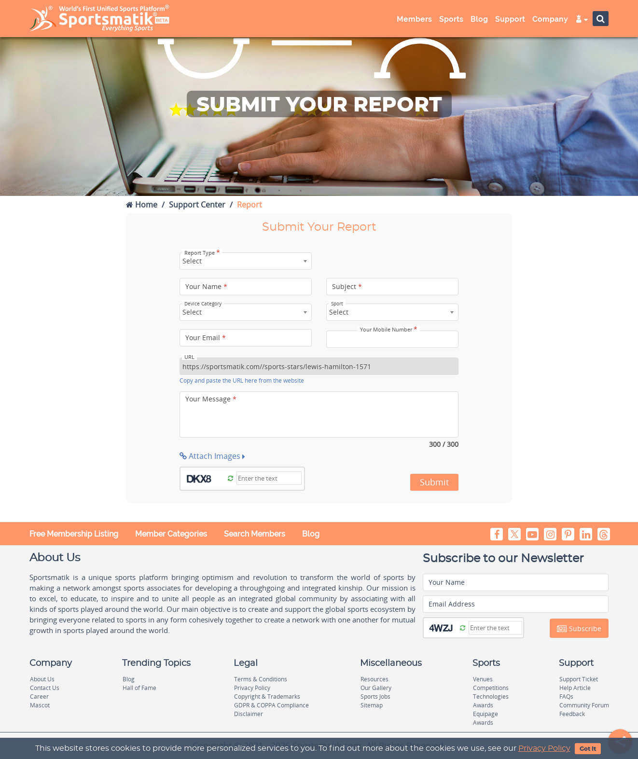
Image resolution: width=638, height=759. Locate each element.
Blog (479, 19)
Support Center (197, 204)
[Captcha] (269, 478)
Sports (451, 19)
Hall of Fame (139, 688)
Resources (374, 679)
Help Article (575, 688)
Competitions (491, 688)
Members (414, 19)
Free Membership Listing (73, 533)
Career (39, 696)
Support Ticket (578, 679)
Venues (483, 679)
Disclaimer (248, 714)
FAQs (566, 696)
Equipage (485, 714)
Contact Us (44, 688)
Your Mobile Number (388, 329)
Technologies (491, 696)
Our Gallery (376, 688)
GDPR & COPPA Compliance (271, 705)
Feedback (572, 714)
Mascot (40, 705)
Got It (588, 749)
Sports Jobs (375, 696)
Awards (483, 705)
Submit (434, 482)
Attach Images (212, 456)
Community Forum (584, 705)
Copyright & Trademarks (267, 696)
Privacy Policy (544, 748)
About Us (42, 679)
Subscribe (579, 629)
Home (141, 204)
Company (550, 19)
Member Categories (171, 533)
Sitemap (372, 705)
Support (510, 19)
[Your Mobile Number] (392, 339)
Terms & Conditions (260, 679)
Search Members (254, 533)
